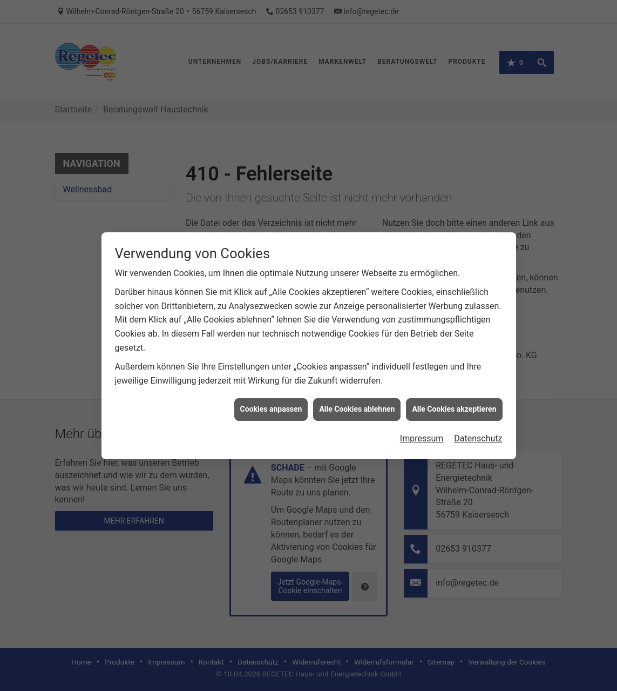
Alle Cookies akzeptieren (454, 385)
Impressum (422, 415)
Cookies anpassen (271, 385)
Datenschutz (478, 415)
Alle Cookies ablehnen (357, 385)
